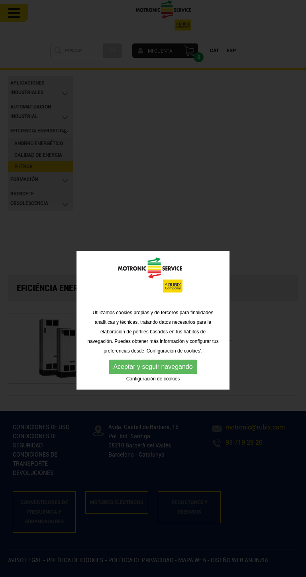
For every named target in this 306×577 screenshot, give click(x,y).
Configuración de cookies (153, 391)
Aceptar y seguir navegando (152, 379)
